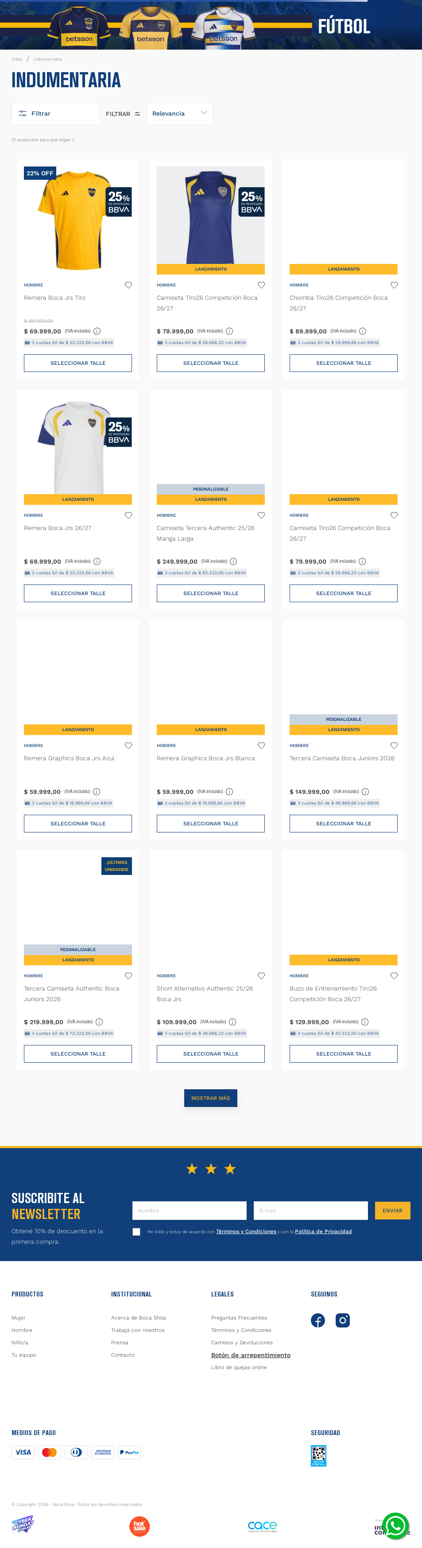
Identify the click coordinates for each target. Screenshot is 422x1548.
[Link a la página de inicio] (17, 59)
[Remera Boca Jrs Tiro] (78, 269)
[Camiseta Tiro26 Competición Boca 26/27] (211, 269)
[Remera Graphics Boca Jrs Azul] (78, 730)
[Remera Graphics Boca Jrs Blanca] (211, 730)
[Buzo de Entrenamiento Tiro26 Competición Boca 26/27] (344, 960)
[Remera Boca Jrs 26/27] (78, 499)
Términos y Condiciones (246, 1231)
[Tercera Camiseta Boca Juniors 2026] (344, 730)
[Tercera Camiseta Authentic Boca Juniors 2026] (78, 960)
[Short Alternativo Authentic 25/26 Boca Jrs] (211, 960)
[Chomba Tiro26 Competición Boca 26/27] (344, 269)
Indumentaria (48, 59)
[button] (55, 113)
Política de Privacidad (323, 1231)
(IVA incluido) (83, 331)
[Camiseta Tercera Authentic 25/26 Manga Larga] (211, 499)
